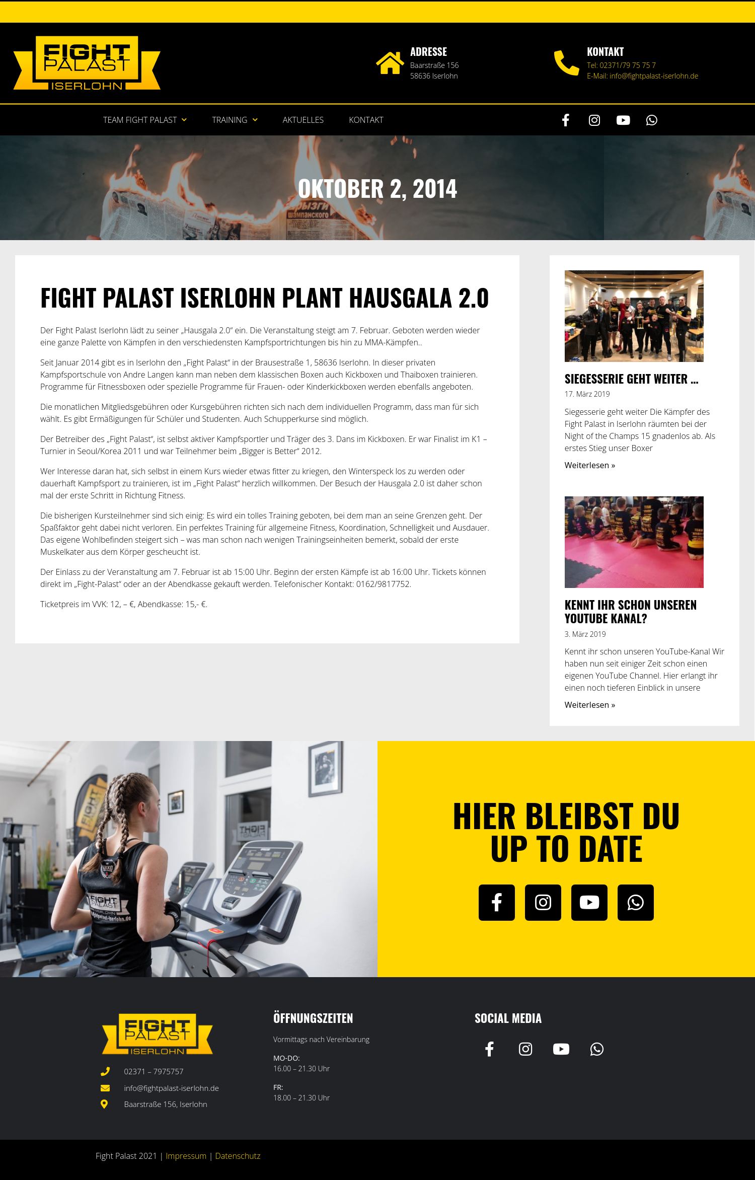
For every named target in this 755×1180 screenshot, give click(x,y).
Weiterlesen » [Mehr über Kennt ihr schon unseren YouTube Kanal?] (590, 704)
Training (234, 119)
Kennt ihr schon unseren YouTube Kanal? (631, 611)
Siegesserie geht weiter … (632, 378)
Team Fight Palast (145, 119)
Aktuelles (303, 119)
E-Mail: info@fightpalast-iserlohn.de (642, 76)
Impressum (186, 1155)
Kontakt (366, 119)
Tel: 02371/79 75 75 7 (621, 65)
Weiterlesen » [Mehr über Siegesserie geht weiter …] (590, 465)
